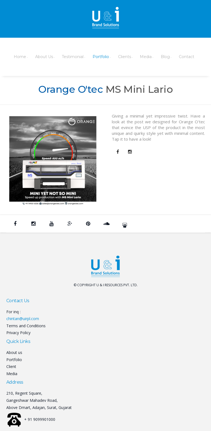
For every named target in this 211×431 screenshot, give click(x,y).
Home (16, 56)
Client (11, 366)
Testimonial (64, 56)
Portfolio (89, 56)
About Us (37, 56)
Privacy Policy (18, 332)
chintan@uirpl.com (22, 318)
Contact (165, 56)
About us (14, 351)
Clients (110, 56)
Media (130, 56)
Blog (146, 56)
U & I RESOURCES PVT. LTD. (117, 284)
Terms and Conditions (26, 325)
